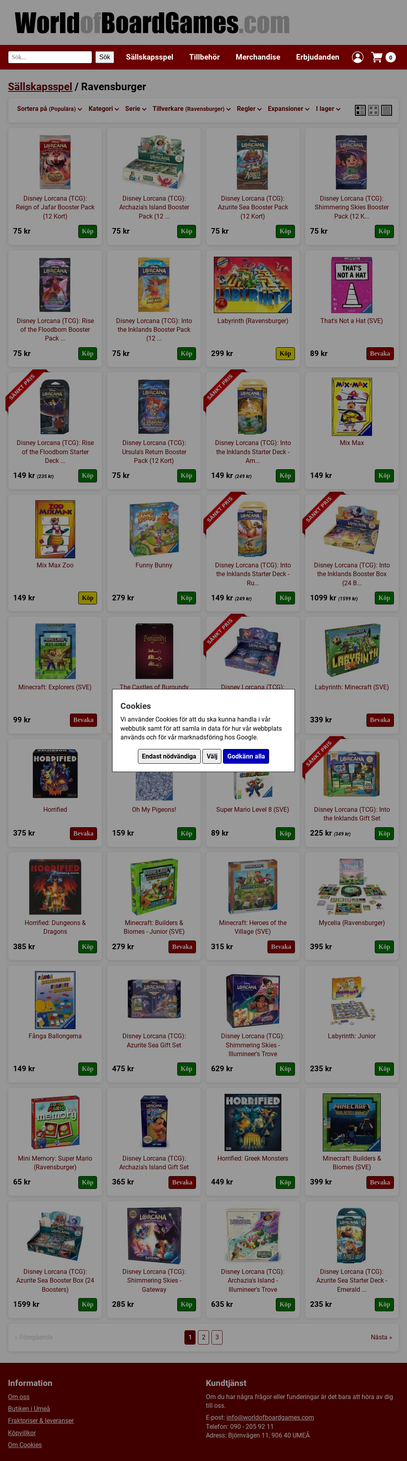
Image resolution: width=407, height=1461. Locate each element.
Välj (212, 756)
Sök (104, 57)
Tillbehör (204, 57)
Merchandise (258, 57)
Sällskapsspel (149, 57)
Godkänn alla (246, 756)
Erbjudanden (317, 57)
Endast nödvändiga (169, 756)
